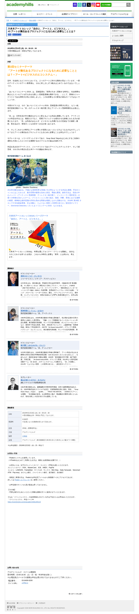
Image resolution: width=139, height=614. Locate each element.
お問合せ (43, 5)
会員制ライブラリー (70, 14)
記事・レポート (19, 14)
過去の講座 (32, 20)
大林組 (24, 436)
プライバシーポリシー (26, 603)
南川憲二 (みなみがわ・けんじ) (33, 345)
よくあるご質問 (117, 36)
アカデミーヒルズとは (119, 14)
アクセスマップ (54, 5)
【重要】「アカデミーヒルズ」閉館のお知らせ (124, 111)
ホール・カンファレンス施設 (94, 14)
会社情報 (12, 603)
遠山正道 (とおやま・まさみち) (33, 380)
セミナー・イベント (45, 14)
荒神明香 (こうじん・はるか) (32, 311)
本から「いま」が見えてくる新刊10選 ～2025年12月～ (125, 132)
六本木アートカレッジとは (122, 31)
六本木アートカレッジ (20, 20)
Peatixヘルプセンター (23, 480)
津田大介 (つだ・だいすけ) (31, 276)
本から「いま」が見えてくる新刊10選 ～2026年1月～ (125, 89)
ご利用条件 (41, 603)
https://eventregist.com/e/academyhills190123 (24, 502)
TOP (7, 20)
